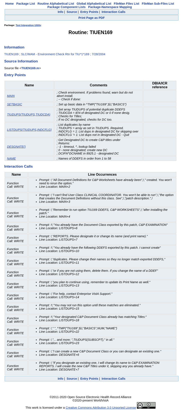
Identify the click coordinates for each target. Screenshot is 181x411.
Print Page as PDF (92, 17)
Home (9, 3)
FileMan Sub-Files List (158, 3)
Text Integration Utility (28, 25)
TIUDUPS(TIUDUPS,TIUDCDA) (28, 114)
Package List (25, 3)
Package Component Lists (66, 7)
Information (14, 47)
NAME (11, 158)
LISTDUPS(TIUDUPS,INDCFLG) (29, 129)
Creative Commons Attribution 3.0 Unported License (101, 407)
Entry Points (89, 12)
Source (72, 12)
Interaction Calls (113, 12)
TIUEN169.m (30, 68)
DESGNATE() (16, 146)
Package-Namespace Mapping (110, 7)
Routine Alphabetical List (56, 3)
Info (60, 12)
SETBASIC (14, 104)
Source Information (21, 61)
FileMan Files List (126, 3)
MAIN (11, 96)
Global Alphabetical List (94, 3)
